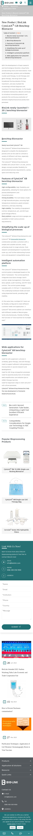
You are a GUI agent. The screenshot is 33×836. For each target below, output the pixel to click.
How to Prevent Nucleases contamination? (11, 709)
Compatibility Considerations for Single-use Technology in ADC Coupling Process (20, 424)
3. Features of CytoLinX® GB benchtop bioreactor (14, 44)
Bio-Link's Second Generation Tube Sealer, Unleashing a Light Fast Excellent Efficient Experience (19, 410)
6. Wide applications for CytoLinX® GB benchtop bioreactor (17, 57)
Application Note (9, 8)
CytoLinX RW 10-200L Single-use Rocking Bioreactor (16, 470)
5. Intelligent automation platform (17, 53)
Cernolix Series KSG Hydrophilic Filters (16, 530)
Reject (13, 827)
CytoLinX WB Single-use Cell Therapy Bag (16, 500)
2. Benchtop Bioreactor (13, 41)
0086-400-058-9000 (14, 570)
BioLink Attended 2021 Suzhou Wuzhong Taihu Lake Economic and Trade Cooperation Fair (14, 672)
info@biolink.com (13, 563)
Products (5, 761)
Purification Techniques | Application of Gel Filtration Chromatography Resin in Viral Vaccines (16, 747)
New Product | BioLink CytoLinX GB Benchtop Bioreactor (15, 14)
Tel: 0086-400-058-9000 (9, 803)
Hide (18, 33)
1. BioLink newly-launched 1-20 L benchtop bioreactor (16, 37)
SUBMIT (16, 626)
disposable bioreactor (18, 239)
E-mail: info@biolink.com (9, 795)
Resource (14, 6)
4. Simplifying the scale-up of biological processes (15, 49)
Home (6, 6)
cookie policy (11, 824)
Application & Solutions (11, 765)
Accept (20, 827)
